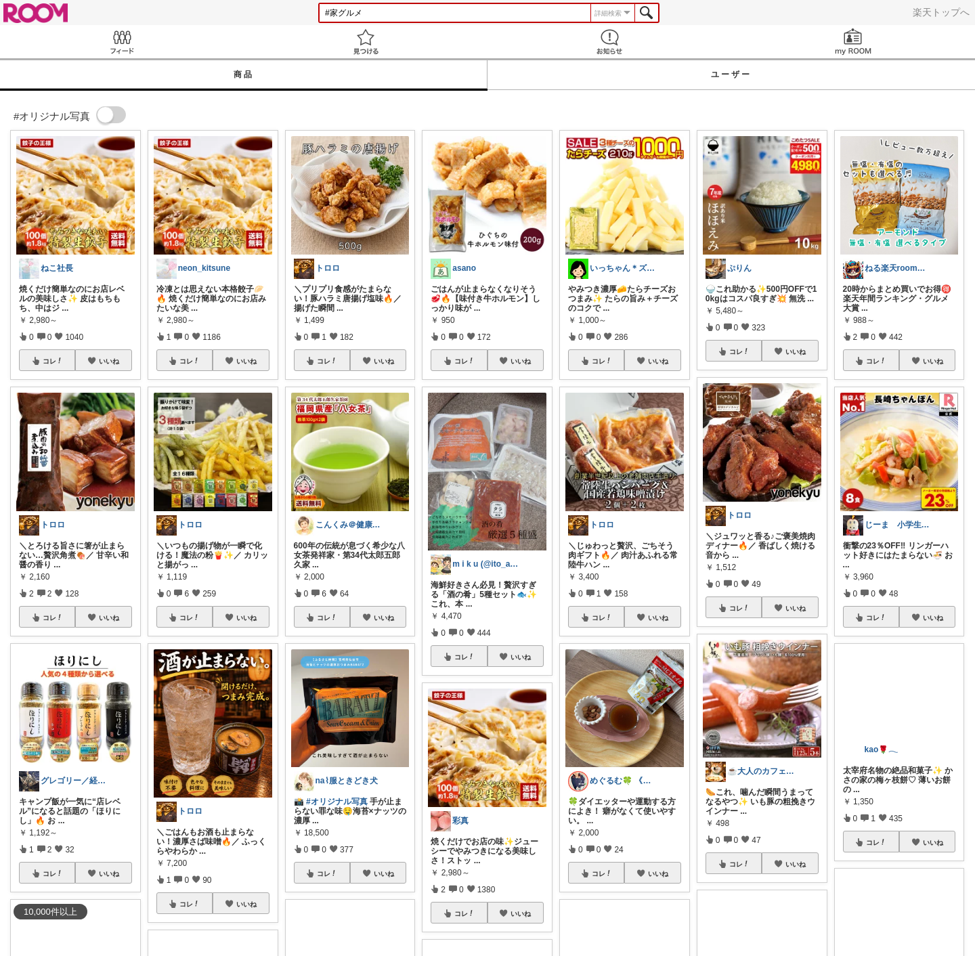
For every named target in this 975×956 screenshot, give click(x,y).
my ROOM (853, 41)
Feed (122, 41)
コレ (53, 360)
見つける (366, 41)
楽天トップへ (941, 12)
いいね (109, 360)
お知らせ (609, 41)
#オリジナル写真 (337, 801)
